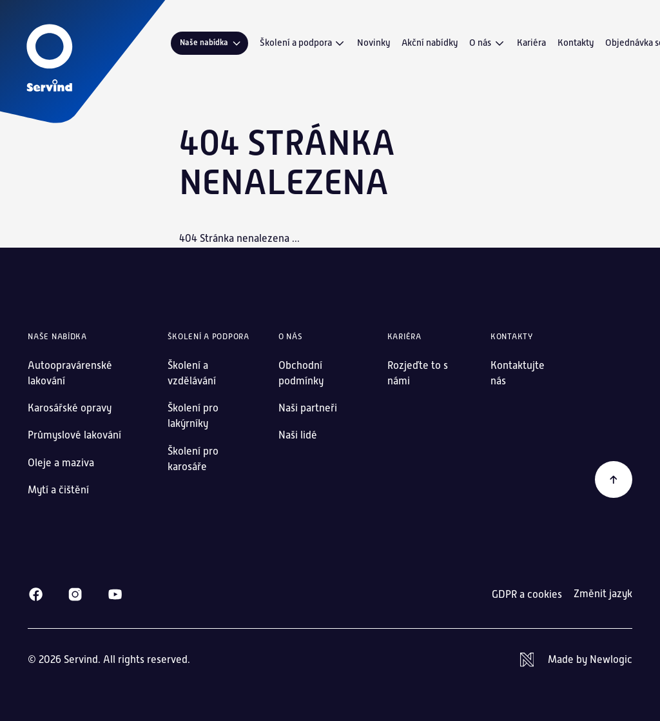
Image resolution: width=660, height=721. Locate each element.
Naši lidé (297, 435)
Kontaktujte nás (517, 373)
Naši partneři (307, 408)
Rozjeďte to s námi (417, 373)
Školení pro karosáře (193, 459)
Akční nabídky (430, 42)
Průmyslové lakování (74, 435)
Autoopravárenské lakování (70, 373)
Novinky (373, 42)
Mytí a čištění (58, 490)
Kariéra (531, 42)
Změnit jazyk (603, 594)
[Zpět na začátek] (613, 480)
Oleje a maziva (61, 463)
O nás (487, 43)
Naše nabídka (211, 42)
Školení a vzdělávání (192, 373)
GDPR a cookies (527, 594)
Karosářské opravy (70, 408)
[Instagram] (75, 594)
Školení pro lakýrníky (193, 416)
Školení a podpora (303, 43)
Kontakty (576, 42)
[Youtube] (115, 594)
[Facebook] (36, 594)
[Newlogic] (576, 659)
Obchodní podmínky (301, 373)
